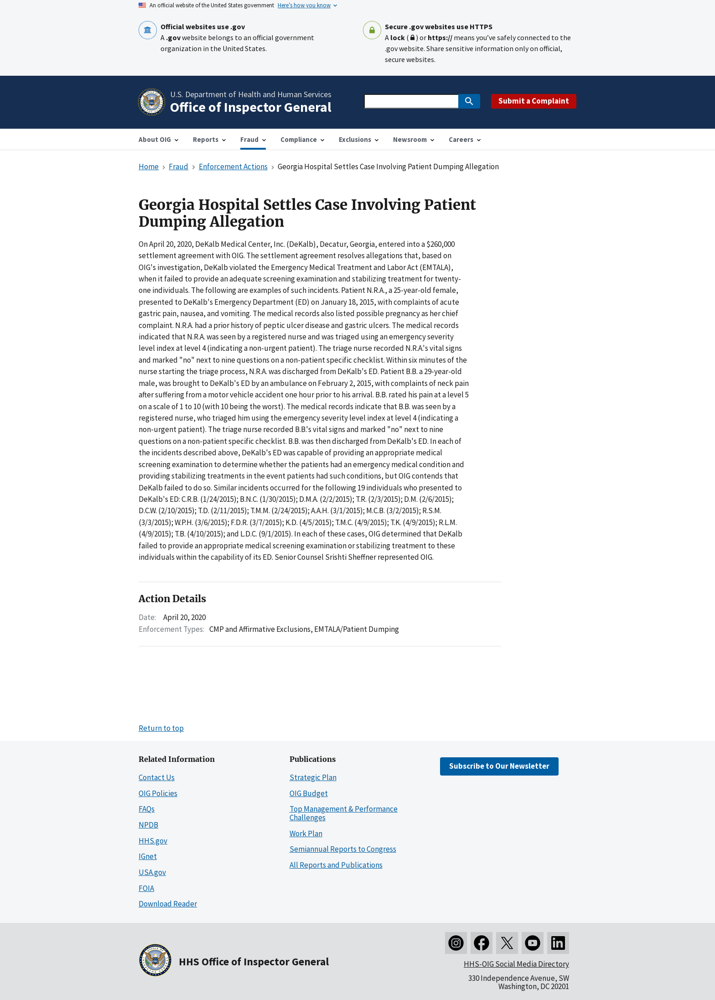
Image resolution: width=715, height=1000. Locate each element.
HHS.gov (153, 841)
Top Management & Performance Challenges (344, 813)
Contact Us (157, 777)
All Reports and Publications (336, 865)
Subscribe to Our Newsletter (499, 766)
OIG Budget (309, 793)
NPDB (148, 825)
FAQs (147, 809)
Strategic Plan (313, 777)
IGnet (148, 856)
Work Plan (306, 833)
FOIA (146, 888)
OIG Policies (158, 793)
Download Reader (168, 904)
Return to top (161, 728)
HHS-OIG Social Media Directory (516, 964)
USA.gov (152, 872)
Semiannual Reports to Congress (343, 849)
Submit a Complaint (533, 101)
